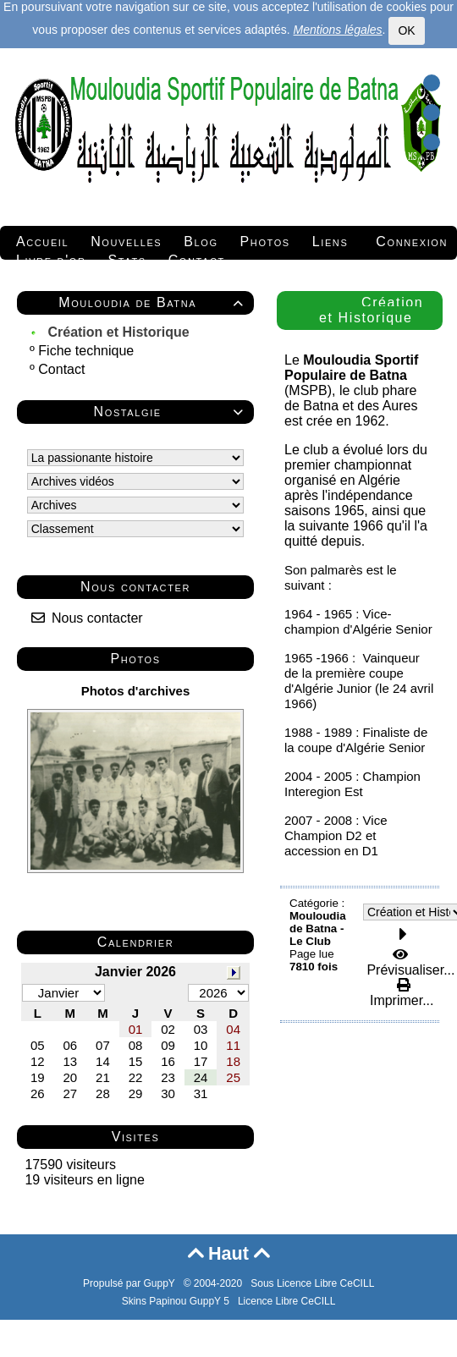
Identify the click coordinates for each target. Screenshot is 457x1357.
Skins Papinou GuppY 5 (178, 1301)
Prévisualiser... (408, 962)
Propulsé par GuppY (130, 1283)
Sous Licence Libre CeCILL (314, 1283)
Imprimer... (399, 993)
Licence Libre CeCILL (286, 1301)
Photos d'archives (135, 691)
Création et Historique (120, 332)
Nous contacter (87, 618)
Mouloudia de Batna (154, 302)
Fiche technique (87, 350)
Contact (63, 369)
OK (406, 30)
